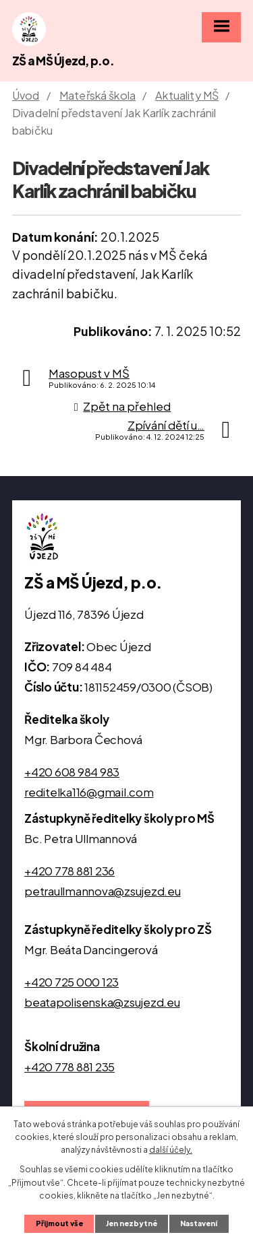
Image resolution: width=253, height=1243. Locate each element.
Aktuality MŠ (187, 95)
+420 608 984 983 (71, 771)
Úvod (26, 95)
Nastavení (198, 1223)
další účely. (170, 1150)
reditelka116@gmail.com (89, 791)
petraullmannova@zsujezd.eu (102, 890)
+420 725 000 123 (71, 981)
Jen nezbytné (131, 1223)
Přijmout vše (59, 1223)
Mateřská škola (97, 95)
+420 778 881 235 (69, 1066)
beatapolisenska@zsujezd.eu (102, 1002)
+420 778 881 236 (69, 870)
